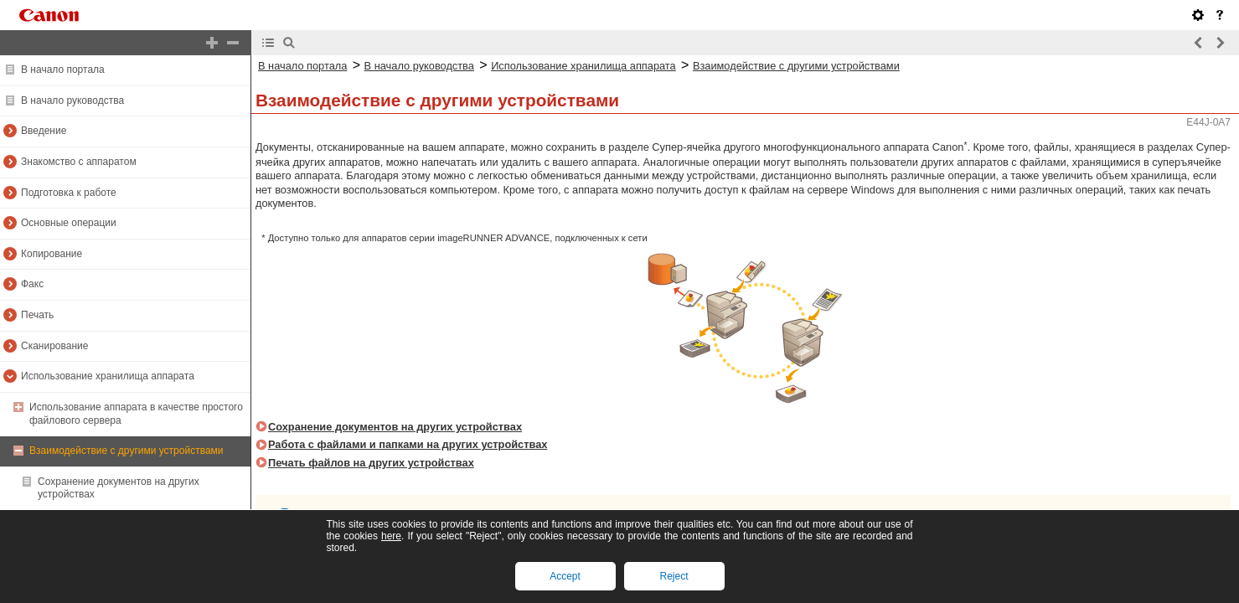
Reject (673, 576)
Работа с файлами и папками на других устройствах (407, 444)
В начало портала (63, 69)
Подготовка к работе (68, 192)
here (391, 536)
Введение (43, 131)
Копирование (51, 254)
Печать (37, 315)
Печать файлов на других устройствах (371, 462)
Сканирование (54, 346)
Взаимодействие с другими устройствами (126, 450)
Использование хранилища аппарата (107, 376)
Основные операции (68, 223)
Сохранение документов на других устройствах (395, 426)
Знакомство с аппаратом (79, 162)
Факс (32, 284)
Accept (565, 576)
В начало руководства (72, 100)
